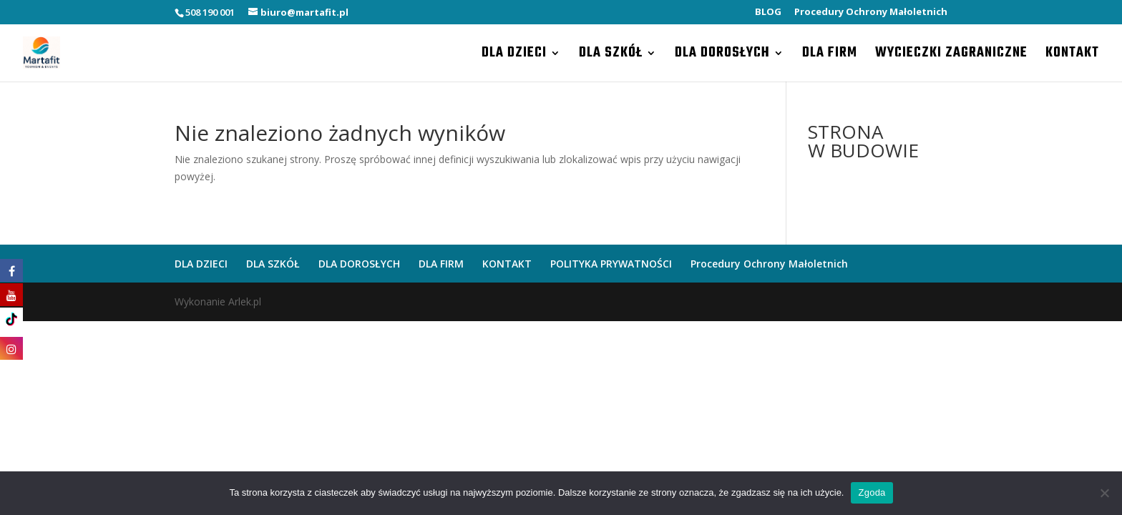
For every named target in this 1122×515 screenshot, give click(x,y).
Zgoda (871, 492)
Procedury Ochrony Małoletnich (870, 12)
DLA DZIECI (514, 56)
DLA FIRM (829, 56)
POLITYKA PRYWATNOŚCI (611, 263)
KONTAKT (1072, 56)
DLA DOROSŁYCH (722, 56)
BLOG (768, 12)
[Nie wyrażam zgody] (1104, 493)
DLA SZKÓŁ (611, 56)
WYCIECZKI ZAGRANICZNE (951, 56)
